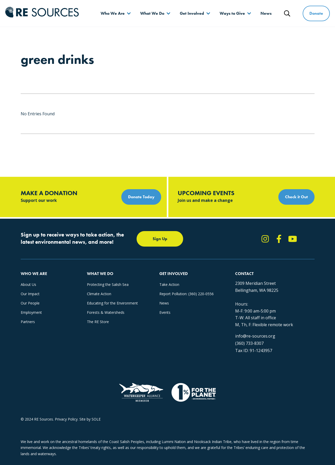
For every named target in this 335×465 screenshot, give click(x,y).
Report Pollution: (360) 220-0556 (186, 293)
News (266, 13)
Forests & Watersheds (105, 312)
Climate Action (99, 293)
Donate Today (141, 197)
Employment (31, 312)
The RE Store (98, 321)
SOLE (96, 419)
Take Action (169, 284)
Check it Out (296, 197)
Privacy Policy (66, 419)
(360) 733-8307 (249, 343)
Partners (28, 321)
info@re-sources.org (255, 336)
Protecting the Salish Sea (108, 284)
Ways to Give (232, 13)
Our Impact (30, 293)
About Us (28, 284)
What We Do (152, 13)
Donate (316, 13)
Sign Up (160, 238)
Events (164, 312)
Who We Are (113, 13)
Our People (30, 303)
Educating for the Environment (112, 303)
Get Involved (192, 13)
